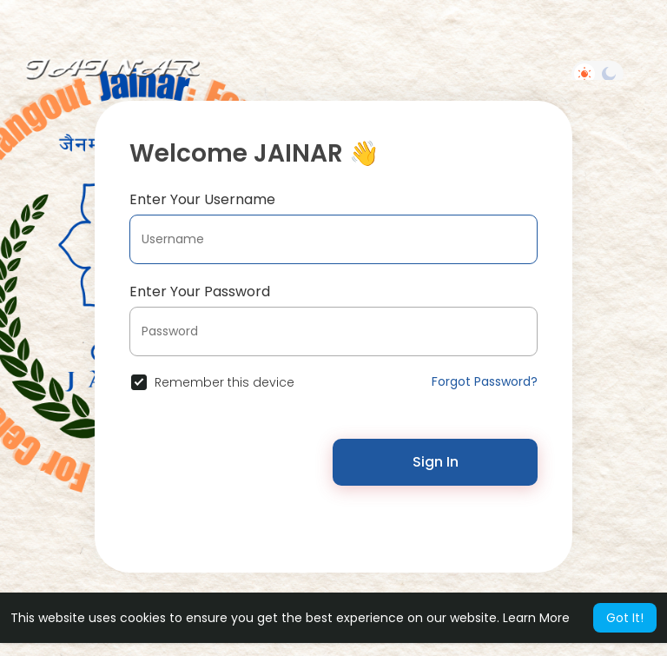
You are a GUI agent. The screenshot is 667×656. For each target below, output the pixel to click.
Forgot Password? (485, 381)
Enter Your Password (199, 291)
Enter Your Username (202, 199)
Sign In (436, 462)
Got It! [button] (625, 617)
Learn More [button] (536, 617)
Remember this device (224, 382)
